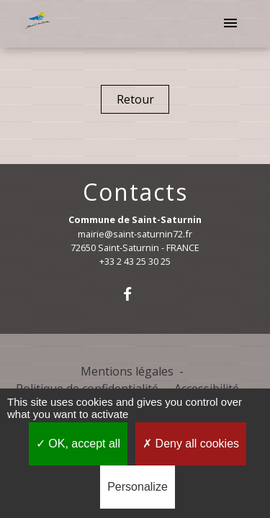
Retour (135, 99)
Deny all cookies (191, 443)
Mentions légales (127, 371)
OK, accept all (78, 443)
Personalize (137, 487)
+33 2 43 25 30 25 (135, 261)
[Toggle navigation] (230, 24)
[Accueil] (38, 23)
